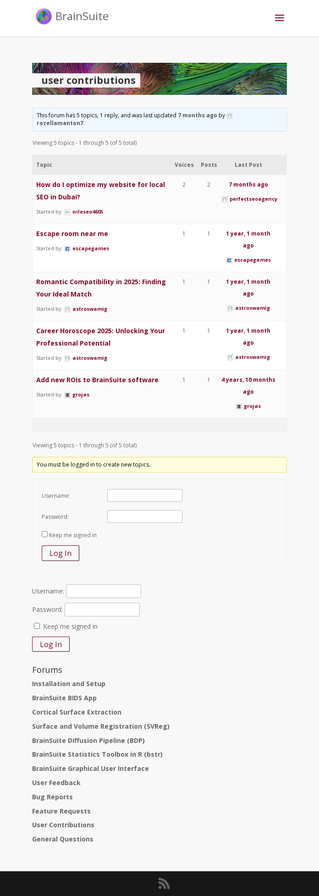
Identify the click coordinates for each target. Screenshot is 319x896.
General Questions (63, 839)
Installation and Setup (68, 683)
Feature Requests (61, 811)
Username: (56, 496)
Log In (61, 553)
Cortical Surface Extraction (76, 712)
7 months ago (197, 115)
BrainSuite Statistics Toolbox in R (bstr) (97, 754)
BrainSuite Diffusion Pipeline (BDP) (88, 740)
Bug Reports (52, 796)
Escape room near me (72, 233)
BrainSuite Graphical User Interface (90, 768)
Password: (55, 517)
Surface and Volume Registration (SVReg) (101, 726)
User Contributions (63, 824)
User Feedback (56, 782)
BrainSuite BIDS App (64, 697)
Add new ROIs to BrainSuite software (97, 379)
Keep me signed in (73, 535)
